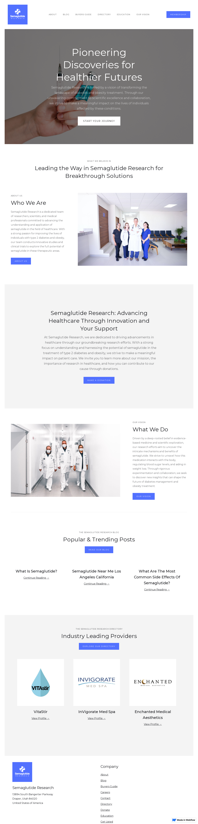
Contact (105, 798)
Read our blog (99, 550)
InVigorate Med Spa (96, 711)
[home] (18, 14)
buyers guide (83, 14)
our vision (142, 14)
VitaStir (40, 711)
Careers (105, 792)
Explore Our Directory (99, 646)
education (123, 14)
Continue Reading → (36, 577)
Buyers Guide (109, 786)
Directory (104, 14)
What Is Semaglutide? (36, 571)
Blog (66, 14)
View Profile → (41, 718)
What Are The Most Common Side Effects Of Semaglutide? (157, 577)
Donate (105, 810)
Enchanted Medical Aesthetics (153, 714)
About (53, 14)
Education (107, 815)
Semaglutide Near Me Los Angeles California (96, 574)
